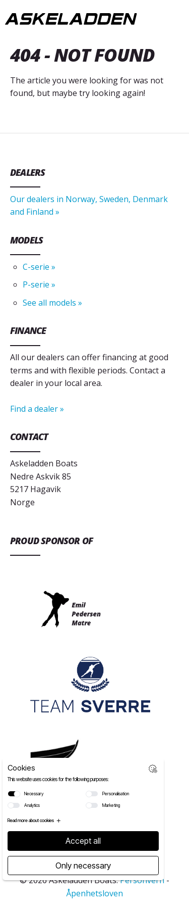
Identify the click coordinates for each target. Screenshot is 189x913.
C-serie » (39, 266)
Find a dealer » (37, 408)
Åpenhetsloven (94, 893)
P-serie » (39, 284)
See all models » (52, 302)
